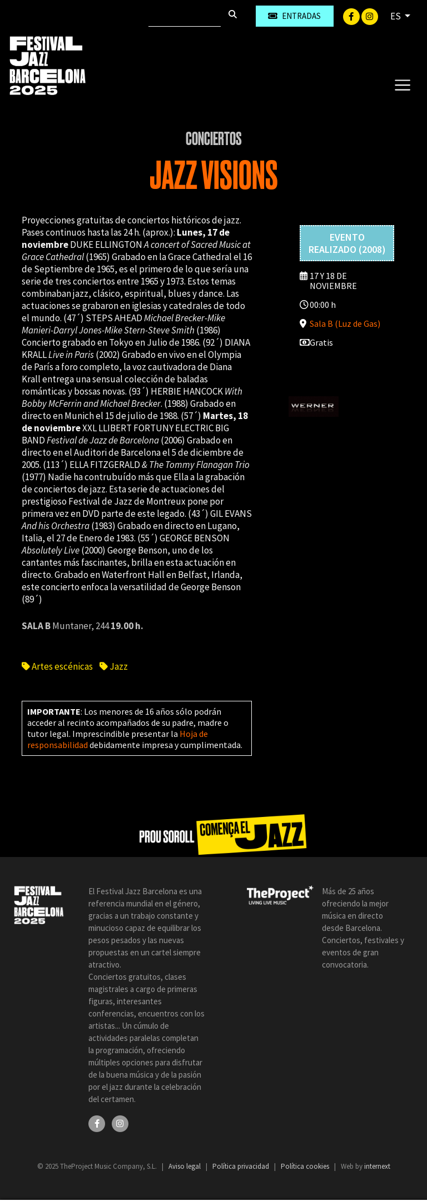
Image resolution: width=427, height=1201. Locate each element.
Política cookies (306, 1166)
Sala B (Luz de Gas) (345, 323)
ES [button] (396, 16)
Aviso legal (185, 1166)
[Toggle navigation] (402, 84)
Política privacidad (241, 1166)
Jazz (114, 666)
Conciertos (214, 139)
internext (377, 1166)
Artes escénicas (57, 666)
